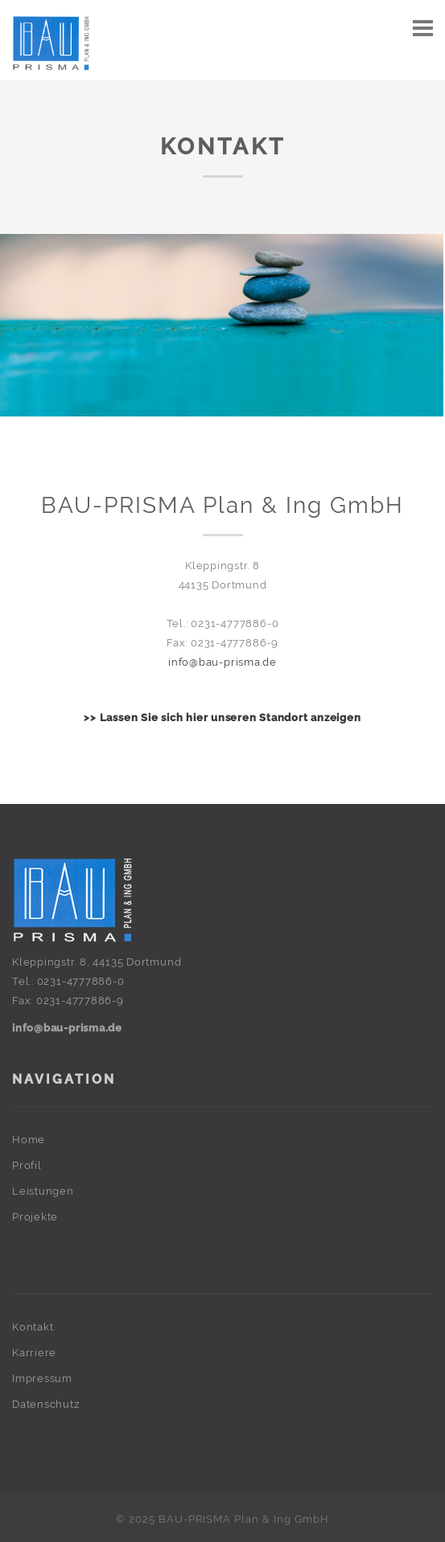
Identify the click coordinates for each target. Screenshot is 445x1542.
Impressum (42, 1378)
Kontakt (32, 1327)
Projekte (35, 1217)
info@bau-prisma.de (222, 662)
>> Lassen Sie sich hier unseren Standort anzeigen (222, 718)
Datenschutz (46, 1404)
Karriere (34, 1353)
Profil (27, 1165)
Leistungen (43, 1191)
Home (28, 1140)
